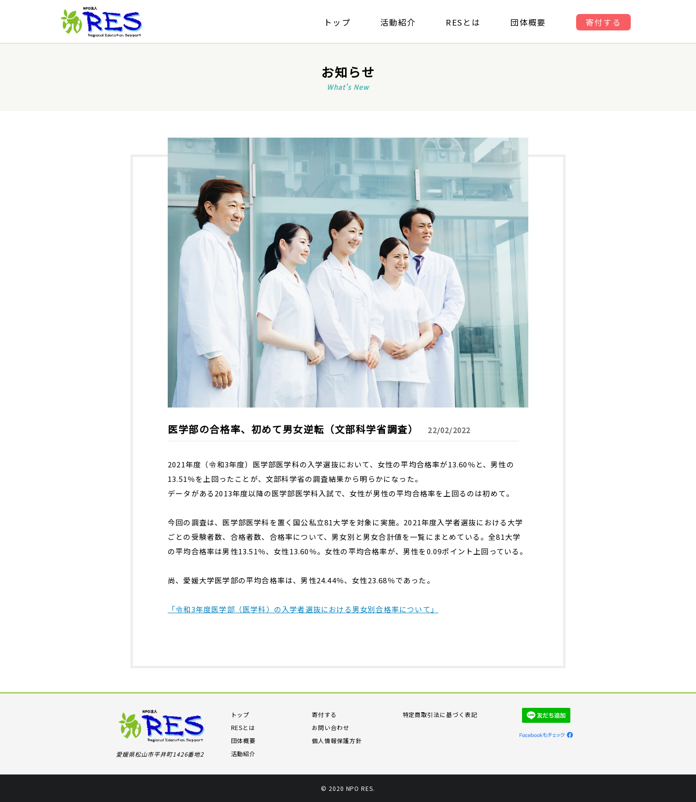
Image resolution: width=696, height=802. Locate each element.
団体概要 (530, 22)
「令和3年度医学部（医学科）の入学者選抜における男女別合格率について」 (303, 609)
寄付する (605, 22)
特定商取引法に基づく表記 (440, 714)
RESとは (463, 22)
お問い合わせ (330, 727)
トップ (336, 22)
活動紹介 (397, 22)
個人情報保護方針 (337, 740)
